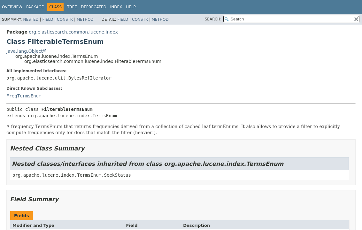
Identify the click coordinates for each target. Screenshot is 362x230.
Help (131, 7)
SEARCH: (213, 19)
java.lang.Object (24, 51)
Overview (12, 7)
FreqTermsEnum (24, 95)
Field (47, 19)
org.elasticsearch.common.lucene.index (73, 31)
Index (116, 7)
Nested (30, 19)
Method (85, 19)
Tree (72, 7)
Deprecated (93, 7)
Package (35, 7)
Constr (65, 19)
